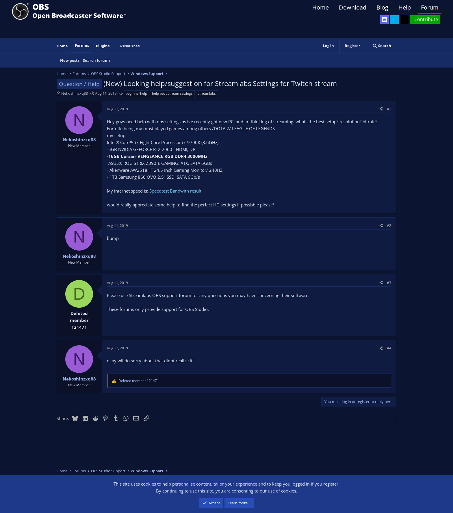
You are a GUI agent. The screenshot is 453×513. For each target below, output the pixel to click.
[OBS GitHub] (404, 19)
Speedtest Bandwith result (175, 191)
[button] (113, 46)
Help (404, 7)
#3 (389, 282)
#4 (389, 348)
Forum (430, 7)
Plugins (102, 45)
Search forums (96, 60)
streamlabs (207, 93)
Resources (130, 45)
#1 (389, 109)
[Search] (381, 46)
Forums (82, 45)
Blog (382, 7)
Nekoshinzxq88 (74, 93)
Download (352, 7)
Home (320, 7)
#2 (389, 225)
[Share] (381, 109)
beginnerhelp (136, 93)
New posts (69, 60)
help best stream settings (172, 93)
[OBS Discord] (384, 19)
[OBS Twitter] (394, 19)
